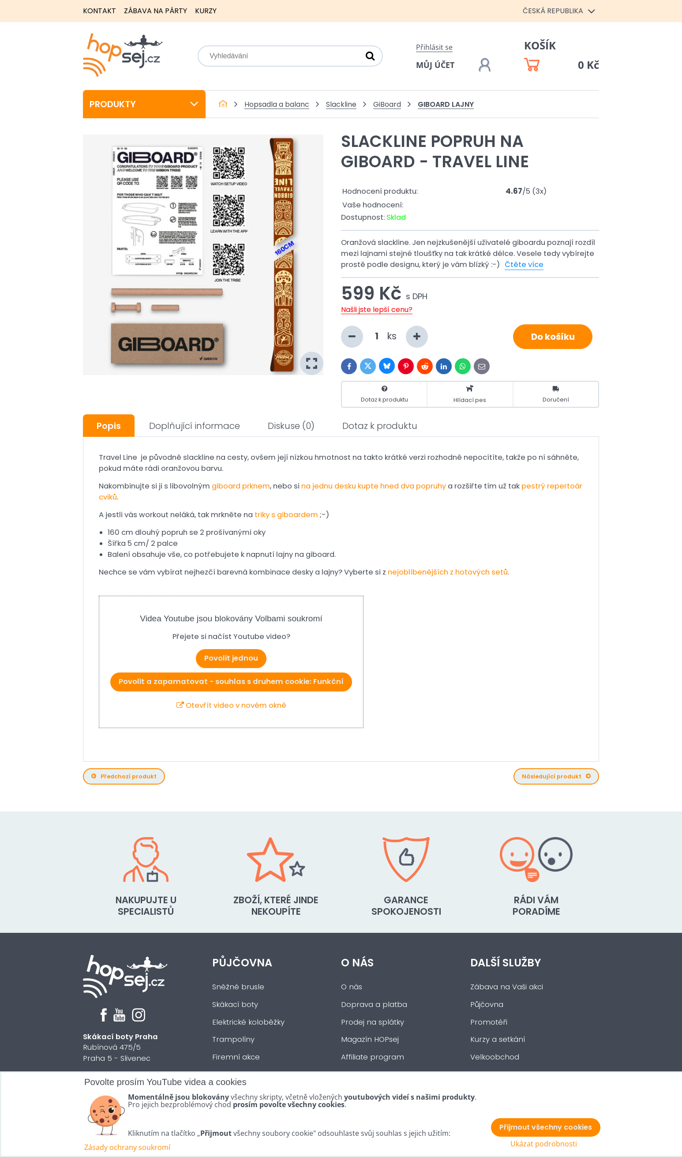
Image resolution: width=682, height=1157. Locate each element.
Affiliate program (372, 1057)
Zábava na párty (155, 11)
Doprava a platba (374, 1004)
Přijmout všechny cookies (545, 1127)
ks (384, 337)
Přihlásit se (434, 47)
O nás (357, 962)
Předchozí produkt (124, 776)
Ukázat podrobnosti (543, 1144)
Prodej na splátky (372, 1022)
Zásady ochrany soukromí (127, 1147)
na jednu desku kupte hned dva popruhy (373, 486)
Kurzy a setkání (497, 1039)
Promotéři (488, 1022)
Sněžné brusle (238, 987)
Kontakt (99, 11)
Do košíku (553, 337)
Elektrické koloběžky (248, 1022)
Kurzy (206, 11)
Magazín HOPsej (370, 1039)
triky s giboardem (286, 515)
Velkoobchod (494, 1057)
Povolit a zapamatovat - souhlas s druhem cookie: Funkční (231, 681)
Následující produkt (556, 776)
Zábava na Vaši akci (506, 987)
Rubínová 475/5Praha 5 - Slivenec (120, 1048)
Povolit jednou (231, 658)
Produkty (144, 104)
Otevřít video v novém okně (231, 705)
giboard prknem (241, 486)
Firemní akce (236, 1057)
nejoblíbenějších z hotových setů (448, 572)
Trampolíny (233, 1039)
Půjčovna (242, 962)
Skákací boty (235, 1004)
